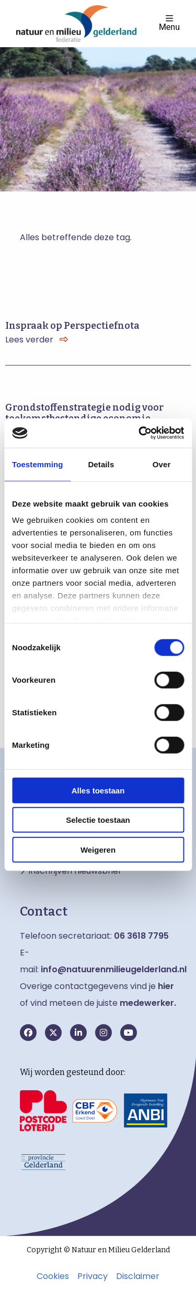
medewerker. (148, 1003)
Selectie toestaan (98, 819)
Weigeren (98, 849)
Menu (169, 22)
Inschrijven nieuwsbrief (74, 871)
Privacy (92, 1276)
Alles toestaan (98, 790)
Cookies (53, 1276)
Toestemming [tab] (37, 463)
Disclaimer (137, 1276)
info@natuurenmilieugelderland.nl (114, 969)
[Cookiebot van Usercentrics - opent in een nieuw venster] (139, 433)
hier (166, 986)
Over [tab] (162, 463)
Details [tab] (101, 463)
